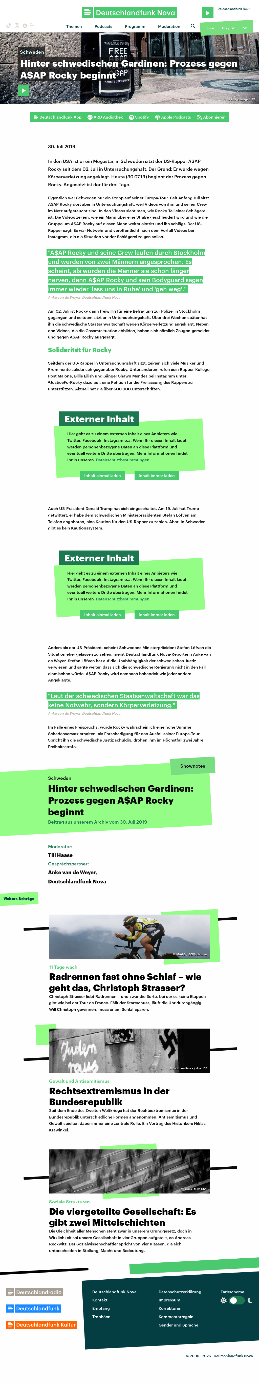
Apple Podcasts (173, 117)
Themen (74, 26)
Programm (135, 26)
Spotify (139, 117)
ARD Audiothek (105, 117)
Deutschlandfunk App (57, 117)
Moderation (169, 26)
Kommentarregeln (176, 1316)
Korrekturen (170, 1308)
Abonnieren (211, 117)
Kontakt (99, 1299)
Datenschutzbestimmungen (122, 459)
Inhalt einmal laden (102, 475)
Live (210, 28)
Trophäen (101, 1316)
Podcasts (103, 26)
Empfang (101, 1308)
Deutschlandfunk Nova (114, 1291)
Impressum (169, 1299)
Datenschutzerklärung (180, 1291)
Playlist (228, 28)
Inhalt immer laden (157, 475)
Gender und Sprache (178, 1324)
